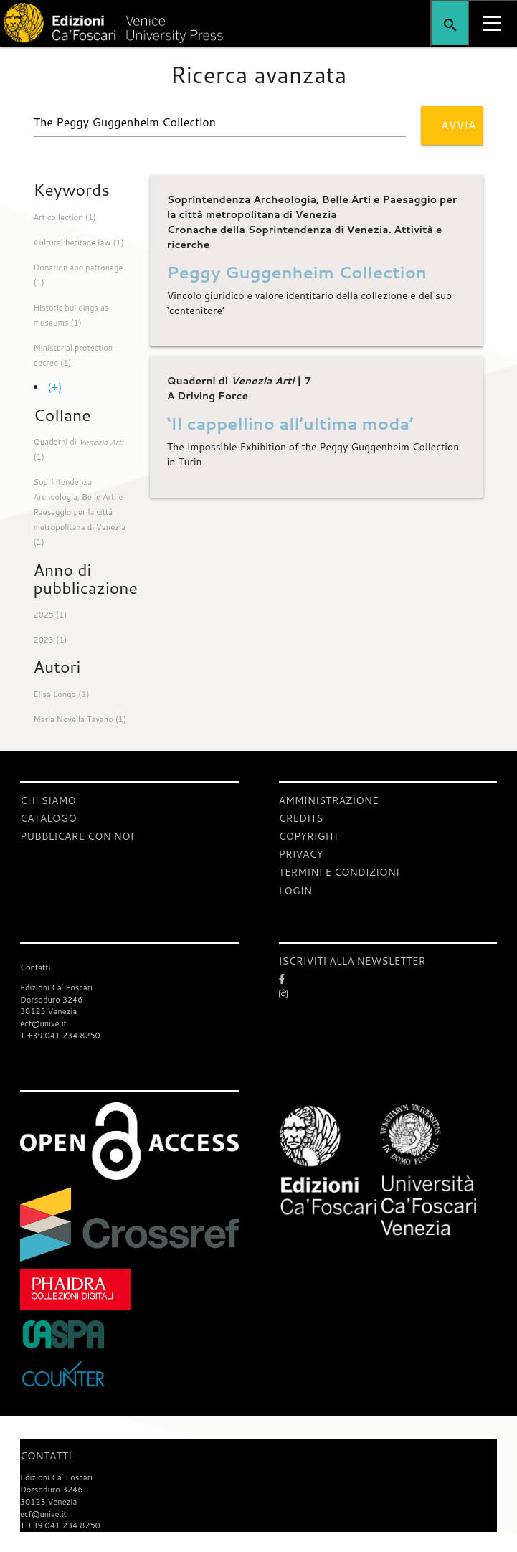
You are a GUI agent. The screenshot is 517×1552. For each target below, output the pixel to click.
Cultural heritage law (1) (79, 242)
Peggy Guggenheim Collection (297, 271)
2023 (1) (50, 639)
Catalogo (48, 818)
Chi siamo (48, 800)
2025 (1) (50, 614)
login (295, 891)
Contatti (46, 1456)
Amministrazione (329, 800)
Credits (301, 818)
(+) (55, 387)
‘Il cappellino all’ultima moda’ (290, 423)
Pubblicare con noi (76, 836)
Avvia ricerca (462, 131)
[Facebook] (388, 979)
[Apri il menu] (492, 23)
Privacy (301, 854)
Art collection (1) (65, 217)
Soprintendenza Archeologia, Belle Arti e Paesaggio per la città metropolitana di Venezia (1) (79, 512)
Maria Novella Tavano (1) (80, 719)
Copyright (309, 836)
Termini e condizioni (339, 872)
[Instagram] (388, 994)
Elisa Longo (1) (62, 694)
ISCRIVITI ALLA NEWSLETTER (352, 961)
